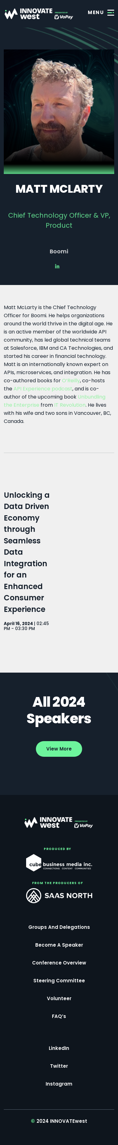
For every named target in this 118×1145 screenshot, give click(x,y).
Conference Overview (59, 962)
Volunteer (59, 998)
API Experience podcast (43, 388)
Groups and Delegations (59, 927)
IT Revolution (70, 405)
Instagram (59, 1084)
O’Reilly (71, 380)
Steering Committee (59, 980)
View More (59, 749)
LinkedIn (59, 1048)
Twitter (59, 1066)
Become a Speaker (59, 945)
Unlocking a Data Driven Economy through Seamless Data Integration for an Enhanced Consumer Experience (27, 552)
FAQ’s (59, 1016)
